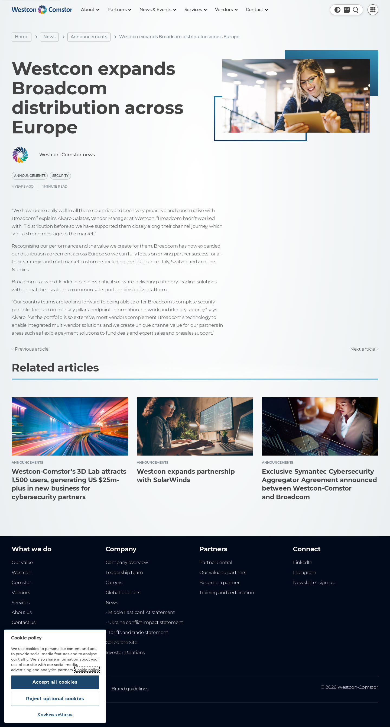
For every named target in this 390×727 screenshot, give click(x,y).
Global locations (123, 592)
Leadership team (124, 572)
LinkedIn (302, 562)
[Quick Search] (356, 10)
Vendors (21, 592)
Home (21, 36)
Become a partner (219, 582)
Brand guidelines (130, 688)
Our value (22, 562)
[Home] (42, 9)
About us (21, 612)
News (49, 36)
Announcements (89, 36)
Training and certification (226, 592)
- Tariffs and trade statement (137, 632)
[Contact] (257, 10)
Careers (114, 582)
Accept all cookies (54, 682)
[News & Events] (157, 10)
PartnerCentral (215, 562)
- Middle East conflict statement (140, 612)
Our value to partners (222, 572)
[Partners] (119, 10)
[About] (90, 10)
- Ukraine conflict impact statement (144, 622)
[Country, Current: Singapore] (347, 10)
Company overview (127, 562)
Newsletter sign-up (314, 582)
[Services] (195, 10)
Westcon (21, 572)
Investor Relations (125, 652)
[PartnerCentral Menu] (373, 9)
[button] (337, 10)
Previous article (31, 349)
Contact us (23, 622)
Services (20, 602)
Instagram (304, 572)
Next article (362, 349)
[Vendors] (226, 10)
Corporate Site (121, 642)
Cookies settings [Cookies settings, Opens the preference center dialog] (55, 714)
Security (60, 176)
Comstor (21, 582)
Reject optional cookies (55, 698)
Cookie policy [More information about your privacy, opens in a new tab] (87, 670)
